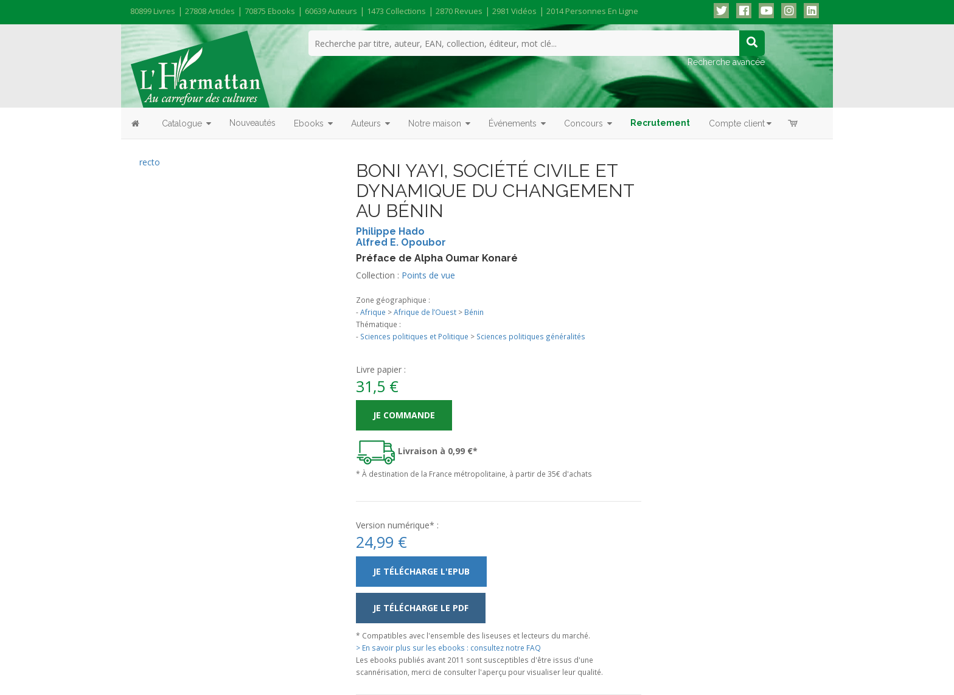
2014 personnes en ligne (592, 10)
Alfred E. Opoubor (401, 242)
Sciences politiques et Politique (414, 336)
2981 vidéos (514, 10)
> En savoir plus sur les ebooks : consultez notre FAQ (448, 647)
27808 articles (210, 10)
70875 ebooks (270, 10)
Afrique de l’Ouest (425, 312)
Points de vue (428, 275)
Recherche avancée (726, 62)
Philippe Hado (390, 231)
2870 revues (459, 10)
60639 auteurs (331, 10)
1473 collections (396, 10)
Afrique (373, 312)
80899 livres (152, 10)
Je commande (404, 415)
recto (149, 162)
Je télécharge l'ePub (421, 571)
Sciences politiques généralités (530, 336)
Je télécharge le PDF (420, 608)
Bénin (474, 312)
